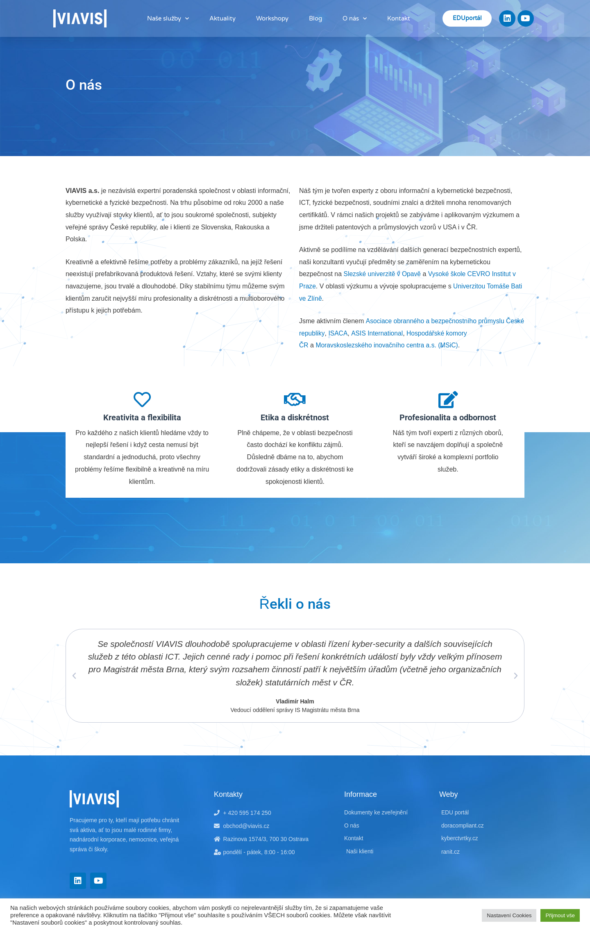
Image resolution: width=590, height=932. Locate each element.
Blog (315, 18)
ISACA (359, 333)
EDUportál (467, 18)
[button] (74, 676)
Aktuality (222, 18)
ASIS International (398, 333)
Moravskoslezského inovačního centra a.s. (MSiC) (389, 345)
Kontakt (398, 18)
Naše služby (168, 18)
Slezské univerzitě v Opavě (383, 273)
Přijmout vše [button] (560, 915)
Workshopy (272, 18)
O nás (355, 18)
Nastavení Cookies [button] (509, 915)
